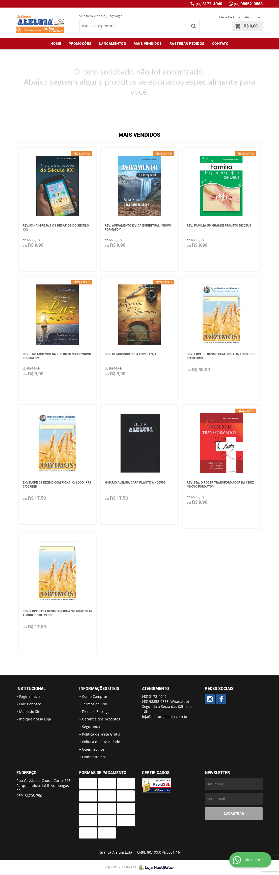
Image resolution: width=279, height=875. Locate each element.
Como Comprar (94, 696)
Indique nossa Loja (35, 719)
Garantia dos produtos (101, 719)
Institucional (31, 688)
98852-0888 (248, 4)
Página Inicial (30, 696)
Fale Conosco (253, 17)
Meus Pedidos (229, 17)
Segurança (91, 726)
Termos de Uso (94, 704)
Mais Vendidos (148, 43)
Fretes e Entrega (95, 711)
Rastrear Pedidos (187, 43)
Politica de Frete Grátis (101, 734)
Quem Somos (93, 749)
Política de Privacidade (101, 741)
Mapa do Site (30, 711)
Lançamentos (112, 43)
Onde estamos (94, 756)
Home (55, 43)
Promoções (80, 43)
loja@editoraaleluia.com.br (165, 716)
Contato (220, 43)
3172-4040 (209, 4)
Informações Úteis (99, 688)
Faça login (115, 16)
